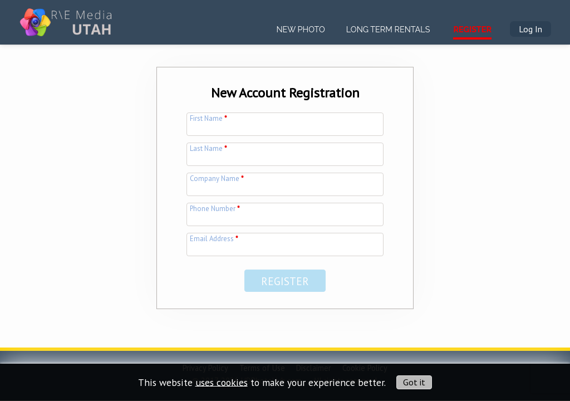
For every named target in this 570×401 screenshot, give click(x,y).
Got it (414, 382)
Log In (530, 29)
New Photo (300, 29)
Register (472, 29)
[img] (67, 17)
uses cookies (221, 381)
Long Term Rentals (388, 29)
